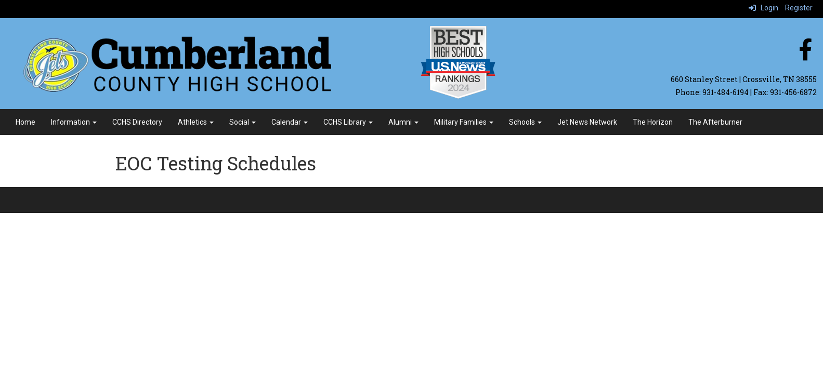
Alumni (403, 122)
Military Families (463, 122)
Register (799, 8)
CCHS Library (348, 122)
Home (25, 122)
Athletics (196, 122)
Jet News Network (587, 122)
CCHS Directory (137, 122)
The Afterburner (715, 122)
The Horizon (653, 122)
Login (763, 8)
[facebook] (805, 55)
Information (74, 122)
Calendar (289, 122)
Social (242, 122)
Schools (525, 122)
